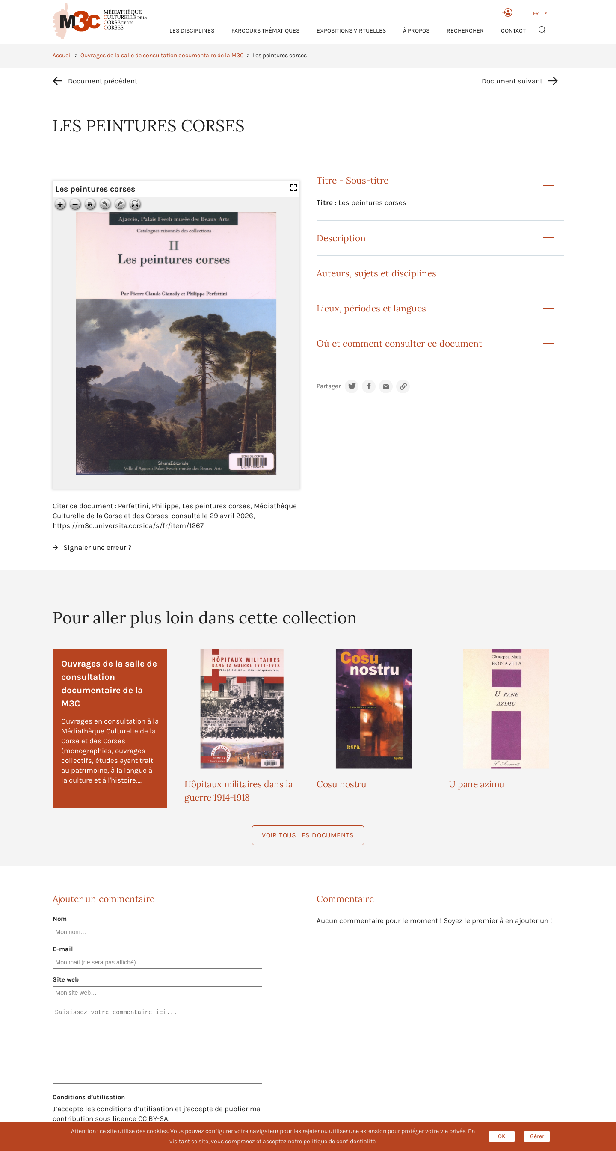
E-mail (63, 949)
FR (536, 13)
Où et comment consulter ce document (399, 343)
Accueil (62, 55)
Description (341, 238)
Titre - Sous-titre (352, 180)
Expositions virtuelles (351, 30)
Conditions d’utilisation (89, 1097)
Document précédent (102, 81)
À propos (416, 30)
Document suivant (512, 81)
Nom (60, 919)
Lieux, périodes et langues (371, 308)
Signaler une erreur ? (97, 547)
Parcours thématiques (265, 30)
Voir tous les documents (308, 835)
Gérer (537, 1136)
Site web (66, 979)
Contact (513, 30)
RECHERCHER (465, 30)
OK (502, 1136)
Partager (329, 386)
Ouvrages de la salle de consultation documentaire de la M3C (162, 55)
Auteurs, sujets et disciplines (376, 273)
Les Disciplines (191, 30)
